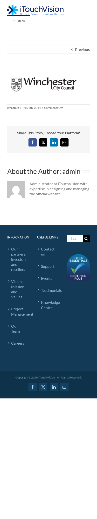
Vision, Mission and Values (17, 289)
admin (15, 108)
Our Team (15, 328)
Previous (82, 49)
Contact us (48, 251)
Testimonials (49, 290)
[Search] (86, 238)
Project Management (19, 311)
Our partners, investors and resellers (19, 259)
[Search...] (75, 238)
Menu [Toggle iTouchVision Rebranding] (18, 21)
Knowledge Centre (49, 305)
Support (48, 266)
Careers (17, 343)
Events (46, 278)
